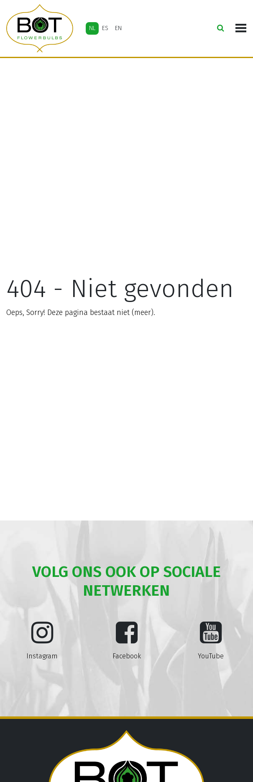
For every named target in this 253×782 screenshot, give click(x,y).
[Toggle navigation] (241, 28)
